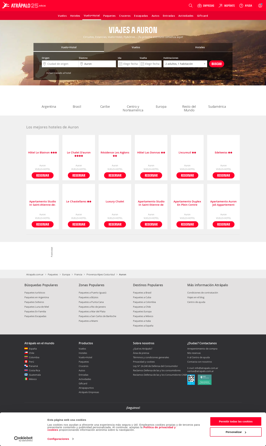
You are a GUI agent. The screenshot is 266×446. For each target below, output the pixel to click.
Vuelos (82, 348)
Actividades (85, 379)
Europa (161, 99)
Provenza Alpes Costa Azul (100, 274)
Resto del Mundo (189, 100)
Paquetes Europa (142, 311)
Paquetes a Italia (142, 320)
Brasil (77, 99)
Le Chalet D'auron (79, 154)
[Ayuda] (245, 5)
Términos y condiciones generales (151, 357)
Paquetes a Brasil (142, 292)
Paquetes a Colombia (144, 302)
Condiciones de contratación (202, 292)
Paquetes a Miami (88, 320)
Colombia (34, 357)
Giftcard (83, 383)
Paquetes (53, 274)
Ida (119, 57)
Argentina (49, 99)
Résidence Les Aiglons (115, 154)
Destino (83, 57)
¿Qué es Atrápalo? (142, 348)
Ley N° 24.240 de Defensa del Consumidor (155, 366)
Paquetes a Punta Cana (91, 302)
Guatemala (35, 374)
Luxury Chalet (115, 201)
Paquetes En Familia (35, 311)
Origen (45, 57)
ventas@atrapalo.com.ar (200, 371)
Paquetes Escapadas (35, 316)
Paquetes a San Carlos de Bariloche (97, 316)
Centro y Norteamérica (133, 100)
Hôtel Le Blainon (42, 152)
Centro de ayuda (196, 302)
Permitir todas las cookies (236, 421)
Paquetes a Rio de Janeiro (92, 306)
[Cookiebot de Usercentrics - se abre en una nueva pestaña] (23, 439)
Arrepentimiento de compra (202, 348)
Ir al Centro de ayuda (198, 357)
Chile (31, 353)
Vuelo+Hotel (85, 357)
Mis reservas (194, 353)
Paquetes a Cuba (142, 297)
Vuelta (143, 57)
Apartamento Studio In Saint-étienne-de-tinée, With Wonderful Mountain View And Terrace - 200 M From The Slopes (42, 203)
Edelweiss (223, 152)
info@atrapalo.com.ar (206, 368)
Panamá (33, 366)
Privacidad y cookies (144, 361)
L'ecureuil (187, 152)
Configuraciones (58, 438)
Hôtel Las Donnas (151, 152)
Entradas (83, 374)
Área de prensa (141, 353)
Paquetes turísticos (34, 292)
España (33, 348)
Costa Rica (34, 370)
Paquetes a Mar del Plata (92, 311)
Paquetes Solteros (34, 302)
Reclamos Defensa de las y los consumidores (157, 370)
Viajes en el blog (195, 297)
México (33, 379)
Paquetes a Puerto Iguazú (92, 292)
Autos (82, 370)
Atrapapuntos (86, 387)
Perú (31, 361)
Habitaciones (170, 57)
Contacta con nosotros (199, 361)
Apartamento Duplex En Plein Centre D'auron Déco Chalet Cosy (187, 203)
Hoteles (83, 353)
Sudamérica (217, 99)
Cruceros (83, 366)
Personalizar (236, 431)
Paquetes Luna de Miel (36, 306)
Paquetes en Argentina (36, 297)
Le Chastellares (78, 201)
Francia (78, 274)
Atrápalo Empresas (89, 392)
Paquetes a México (143, 316)
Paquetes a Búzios (88, 297)
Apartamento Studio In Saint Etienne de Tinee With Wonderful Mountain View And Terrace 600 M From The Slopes (151, 203)
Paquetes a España (143, 325)
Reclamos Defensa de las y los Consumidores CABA (160, 374)
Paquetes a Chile (142, 306)
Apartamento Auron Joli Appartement (223, 203)
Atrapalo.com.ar (34, 274)
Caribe (105, 99)
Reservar (42, 175)
